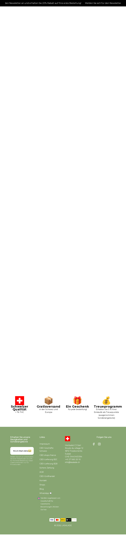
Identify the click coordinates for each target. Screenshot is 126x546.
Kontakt (43, 480)
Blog (41, 489)
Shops (42, 485)
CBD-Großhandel (47, 476)
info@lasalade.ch (72, 462)
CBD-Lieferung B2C (48, 459)
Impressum (44, 444)
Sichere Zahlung (46, 468)
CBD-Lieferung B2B (48, 464)
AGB (41, 472)
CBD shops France (47, 455)
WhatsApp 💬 (45, 493)
